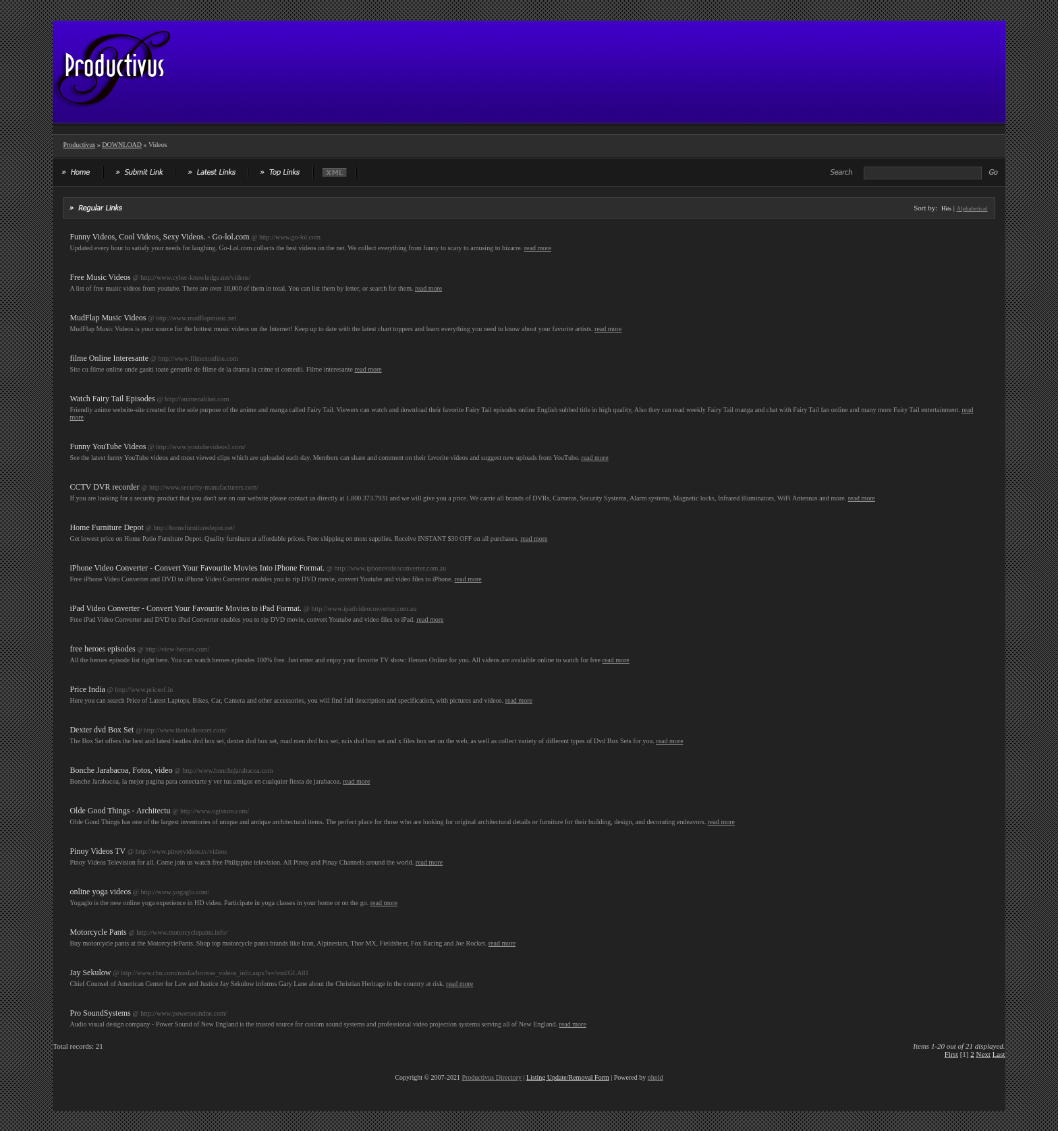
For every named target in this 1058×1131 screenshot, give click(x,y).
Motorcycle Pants (97, 932)
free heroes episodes (102, 649)
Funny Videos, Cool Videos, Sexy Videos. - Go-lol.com (159, 236)
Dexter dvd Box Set (101, 729)
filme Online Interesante (108, 358)
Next (983, 1054)
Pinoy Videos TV (97, 851)
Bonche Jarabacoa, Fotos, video (120, 770)
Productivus (79, 144)
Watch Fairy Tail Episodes (112, 398)
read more (537, 248)
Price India (87, 689)
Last (999, 1054)
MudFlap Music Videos (107, 317)
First (951, 1054)
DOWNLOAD (122, 144)
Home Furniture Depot (106, 527)
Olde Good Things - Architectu (119, 810)
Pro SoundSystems (99, 1013)
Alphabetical (972, 208)
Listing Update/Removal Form (567, 1077)
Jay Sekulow (90, 972)
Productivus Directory (492, 1077)
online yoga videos (100, 891)
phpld (655, 1077)
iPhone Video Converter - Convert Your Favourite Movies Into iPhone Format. (197, 568)
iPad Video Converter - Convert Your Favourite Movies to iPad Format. (185, 608)
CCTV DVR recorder (104, 487)
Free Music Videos (99, 277)
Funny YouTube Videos (107, 446)
